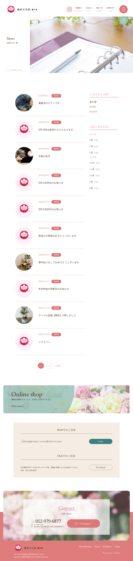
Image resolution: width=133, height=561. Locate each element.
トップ (9, 70)
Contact (85, 523)
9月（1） (94, 181)
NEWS (92, 106)
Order (100, 441)
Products (107, 546)
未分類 (93, 102)
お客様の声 (110, 9)
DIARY (93, 111)
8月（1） (94, 188)
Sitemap (117, 553)
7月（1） (94, 146)
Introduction (85, 546)
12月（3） (95, 162)
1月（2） (94, 152)
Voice (117, 546)
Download (100, 467)
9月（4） (94, 140)
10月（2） (95, 175)
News (97, 546)
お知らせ (89, 9)
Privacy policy (107, 553)
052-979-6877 (46, 521)
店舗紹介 (78, 9)
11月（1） (95, 169)
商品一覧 (99, 9)
